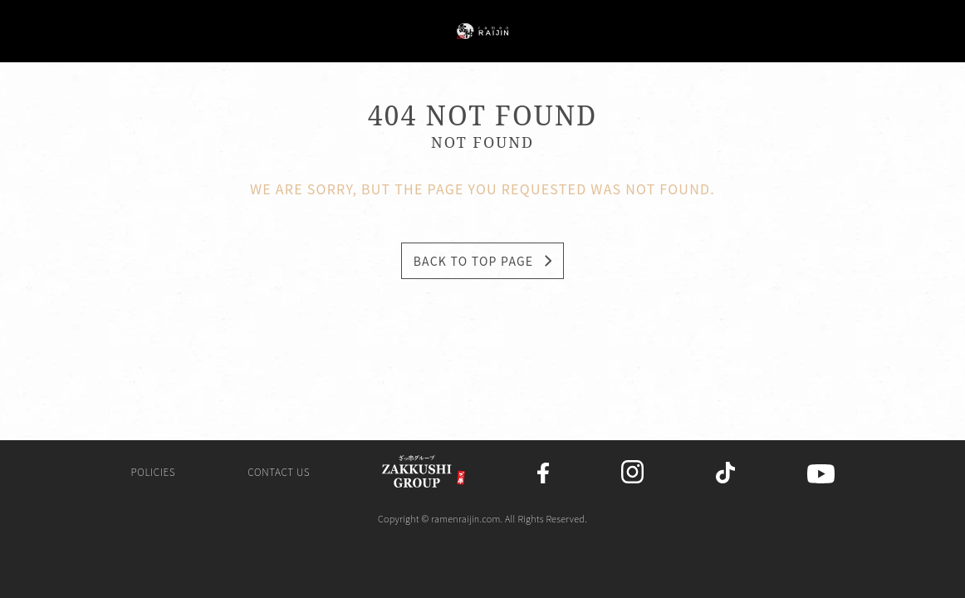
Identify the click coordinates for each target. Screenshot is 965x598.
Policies (152, 475)
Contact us (278, 475)
